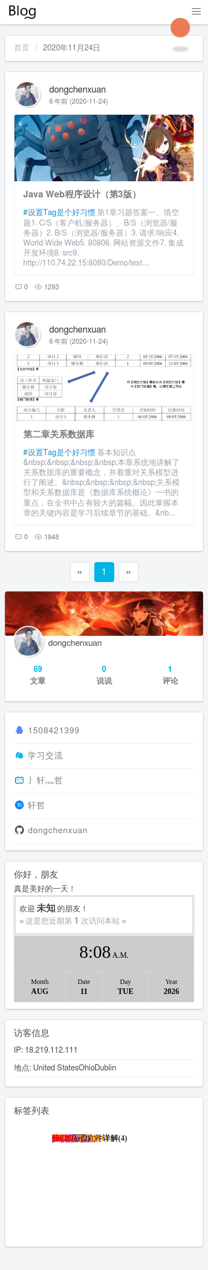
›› (128, 572)
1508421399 (53, 731)
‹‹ (79, 572)
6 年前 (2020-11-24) (78, 101)
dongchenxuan (77, 89)
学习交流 (45, 756)
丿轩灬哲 (45, 781)
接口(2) (64, 1138)
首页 (21, 48)
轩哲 (36, 806)
